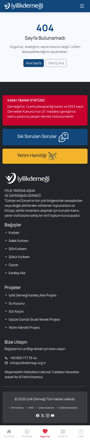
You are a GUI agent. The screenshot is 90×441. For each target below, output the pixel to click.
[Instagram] (47, 415)
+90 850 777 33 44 (21, 358)
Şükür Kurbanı (19, 257)
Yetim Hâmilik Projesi (24, 327)
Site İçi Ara (56, 63)
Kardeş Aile (17, 273)
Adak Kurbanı (18, 240)
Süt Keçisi (16, 311)
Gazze (13, 265)
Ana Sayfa (33, 63)
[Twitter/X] (42, 415)
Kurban (14, 232)
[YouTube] (52, 415)
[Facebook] (37, 415)
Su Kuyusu (17, 303)
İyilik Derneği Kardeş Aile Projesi (32, 295)
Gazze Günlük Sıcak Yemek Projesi (34, 319)
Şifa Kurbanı (18, 248)
